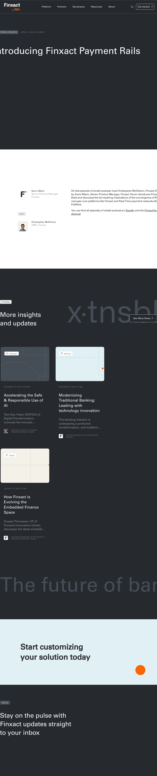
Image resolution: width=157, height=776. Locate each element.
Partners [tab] (61, 6)
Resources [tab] (96, 6)
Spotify (130, 210)
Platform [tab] (46, 6)
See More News (141, 318)
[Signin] (145, 7)
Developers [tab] (79, 6)
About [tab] (111, 6)
